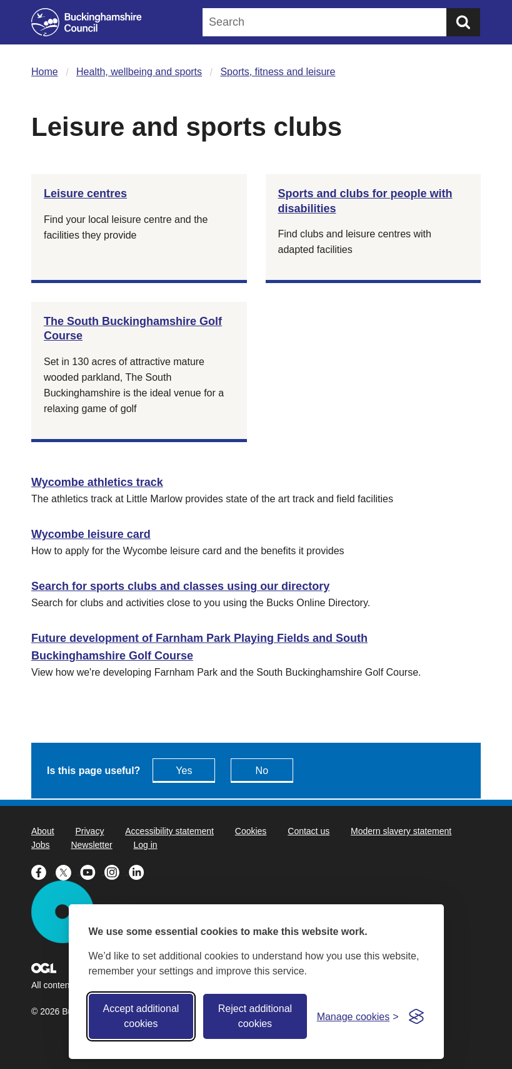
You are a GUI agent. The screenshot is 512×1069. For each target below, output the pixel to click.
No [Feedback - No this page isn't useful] (262, 770)
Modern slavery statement (401, 831)
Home (44, 71)
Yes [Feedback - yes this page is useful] (184, 770)
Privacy (89, 831)
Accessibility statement (169, 831)
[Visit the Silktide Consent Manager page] (416, 1016)
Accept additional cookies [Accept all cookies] (141, 1016)
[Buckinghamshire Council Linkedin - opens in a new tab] (140, 871)
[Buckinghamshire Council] (86, 22)
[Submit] (463, 22)
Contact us (308, 831)
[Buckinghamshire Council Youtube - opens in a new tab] (92, 871)
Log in (146, 845)
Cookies (251, 831)
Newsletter (91, 845)
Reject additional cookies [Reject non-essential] (255, 1016)
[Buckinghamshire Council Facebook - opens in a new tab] (43, 871)
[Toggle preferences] (358, 1017)
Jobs (40, 845)
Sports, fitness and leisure (277, 71)
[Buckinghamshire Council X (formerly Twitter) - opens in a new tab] (68, 871)
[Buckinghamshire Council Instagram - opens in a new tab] (116, 871)
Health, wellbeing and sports (139, 71)
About (42, 831)
